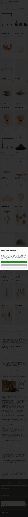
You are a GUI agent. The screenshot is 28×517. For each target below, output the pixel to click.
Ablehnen (14, 268)
